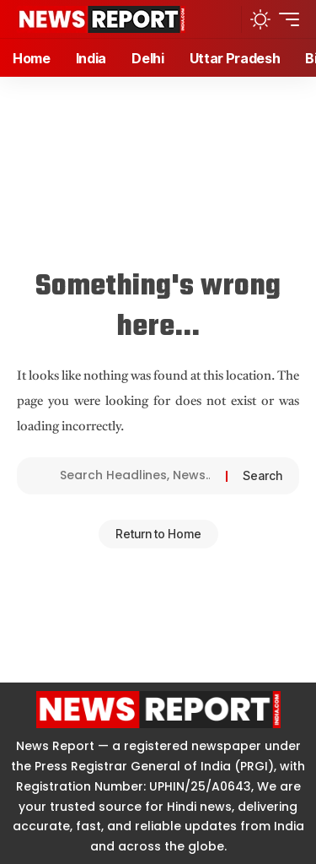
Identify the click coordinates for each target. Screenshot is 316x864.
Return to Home (158, 533)
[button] (224, 19)
